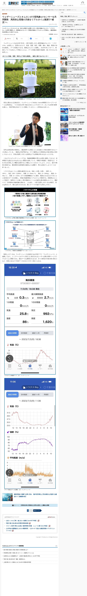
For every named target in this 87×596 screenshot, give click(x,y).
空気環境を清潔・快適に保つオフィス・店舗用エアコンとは (19, 553)
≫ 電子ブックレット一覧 (80, 41)
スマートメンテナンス (10, 9)
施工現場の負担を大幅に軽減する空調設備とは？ (16, 549)
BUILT (3, 9)
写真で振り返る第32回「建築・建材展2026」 (15, 559)
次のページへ (37, 510)
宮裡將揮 (51, 34)
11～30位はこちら (82, 102)
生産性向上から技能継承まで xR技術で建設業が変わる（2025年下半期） (22, 556)
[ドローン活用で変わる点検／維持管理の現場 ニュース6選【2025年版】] (28, 526)
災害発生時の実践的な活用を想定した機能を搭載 (30, 505)
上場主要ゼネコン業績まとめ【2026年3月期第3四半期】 (18, 562)
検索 (84, 12)
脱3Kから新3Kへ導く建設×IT (77, 135)
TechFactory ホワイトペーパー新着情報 (13, 546)
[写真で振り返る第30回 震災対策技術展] (18, 523)
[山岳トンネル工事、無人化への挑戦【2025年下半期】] (22, 520)
